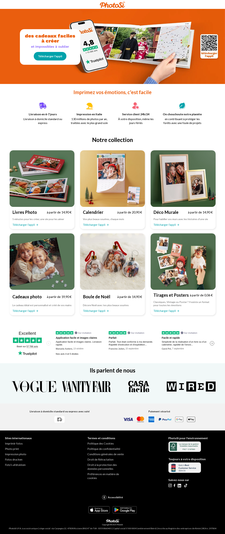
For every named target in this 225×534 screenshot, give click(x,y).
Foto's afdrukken (15, 464)
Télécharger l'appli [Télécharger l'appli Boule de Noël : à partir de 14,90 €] (94, 310)
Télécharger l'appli (50, 56)
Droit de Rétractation (100, 459)
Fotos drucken (13, 459)
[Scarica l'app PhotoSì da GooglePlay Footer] (124, 512)
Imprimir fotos (14, 443)
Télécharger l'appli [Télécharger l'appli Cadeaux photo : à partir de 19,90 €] (23, 310)
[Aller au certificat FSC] (184, 451)
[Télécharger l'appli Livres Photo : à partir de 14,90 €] (42, 212)
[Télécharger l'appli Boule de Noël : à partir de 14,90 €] (112, 296)
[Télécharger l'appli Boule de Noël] (112, 261)
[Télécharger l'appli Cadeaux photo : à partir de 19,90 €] (42, 296)
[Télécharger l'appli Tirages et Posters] (183, 261)
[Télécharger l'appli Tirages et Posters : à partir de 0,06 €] (183, 295)
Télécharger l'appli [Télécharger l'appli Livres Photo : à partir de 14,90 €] (23, 224)
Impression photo (15, 454)
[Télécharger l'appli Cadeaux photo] (42, 261)
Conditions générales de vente (105, 454)
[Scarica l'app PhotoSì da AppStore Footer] (99, 512)
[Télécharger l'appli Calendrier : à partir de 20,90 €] (112, 212)
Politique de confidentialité (103, 448)
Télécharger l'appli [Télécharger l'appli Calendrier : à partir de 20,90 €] (94, 224)
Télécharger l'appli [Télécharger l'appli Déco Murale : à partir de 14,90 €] (164, 224)
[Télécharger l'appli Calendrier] (112, 178)
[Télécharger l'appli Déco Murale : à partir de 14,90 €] (183, 212)
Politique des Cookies (100, 443)
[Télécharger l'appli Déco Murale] (183, 178)
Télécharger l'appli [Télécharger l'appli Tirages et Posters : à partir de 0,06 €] (164, 310)
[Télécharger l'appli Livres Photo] (42, 178)
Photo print (12, 448)
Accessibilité (112, 497)
